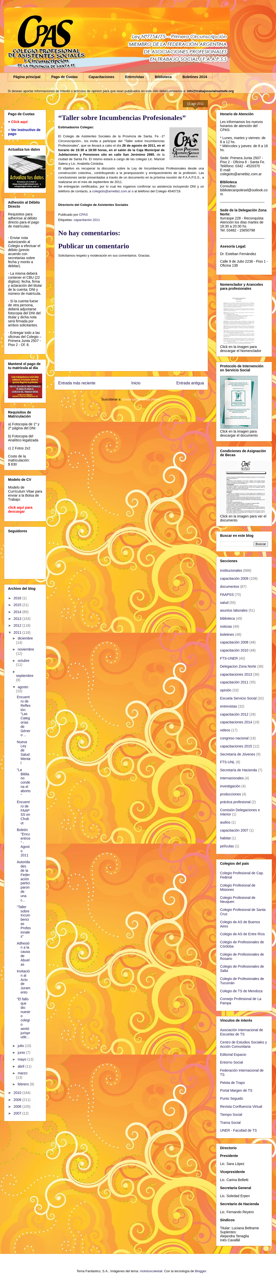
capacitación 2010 (234, 650)
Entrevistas (134, 77)
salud (224, 603)
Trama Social (230, 1123)
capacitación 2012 (234, 714)
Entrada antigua (190, 383)
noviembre (26, 649)
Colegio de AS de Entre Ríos (242, 934)
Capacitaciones (101, 77)
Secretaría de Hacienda (238, 770)
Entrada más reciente (76, 383)
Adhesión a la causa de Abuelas (23, 953)
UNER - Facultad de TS (238, 1130)
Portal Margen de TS (236, 1090)
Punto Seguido (231, 1098)
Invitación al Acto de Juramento (23, 981)
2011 (18, 632)
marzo (22, 1073)
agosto (23, 687)
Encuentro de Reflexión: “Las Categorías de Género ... (24, 716)
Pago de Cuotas (64, 77)
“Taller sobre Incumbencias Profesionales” (24, 922)
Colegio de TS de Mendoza (241, 991)
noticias (226, 626)
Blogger (200, 1271)
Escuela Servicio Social (238, 698)
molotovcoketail (151, 1271)
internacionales (232, 778)
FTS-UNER (229, 658)
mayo (22, 1059)
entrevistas (228, 706)
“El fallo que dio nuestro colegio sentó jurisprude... (23, 1018)
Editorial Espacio (233, 1055)
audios (225, 822)
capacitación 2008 (234, 642)
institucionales (231, 570)
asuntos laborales (234, 610)
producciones (230, 794)
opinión (225, 690)
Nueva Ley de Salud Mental (23, 752)
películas (227, 846)
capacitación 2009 (234, 578)
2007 (18, 1113)
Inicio (135, 383)
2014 (18, 612)
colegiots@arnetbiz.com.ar (111, 191)
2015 (18, 605)
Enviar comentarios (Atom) (141, 399)
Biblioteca (163, 77)
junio (22, 1053)
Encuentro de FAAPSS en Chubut (23, 812)
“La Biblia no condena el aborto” (24, 782)
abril (21, 1066)
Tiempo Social (231, 1115)
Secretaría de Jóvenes (237, 754)
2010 (18, 1093)
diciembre (25, 638)
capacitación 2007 (234, 830)
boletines (227, 634)
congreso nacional (234, 738)
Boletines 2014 (194, 77)
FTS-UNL (227, 762)
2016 (18, 598)
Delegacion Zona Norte (238, 666)
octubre (23, 661)
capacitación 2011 (87, 220)
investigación (230, 786)
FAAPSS (227, 595)
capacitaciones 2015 (236, 746)
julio (21, 1046)
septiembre (24, 676)
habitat (225, 838)
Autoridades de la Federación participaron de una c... (23, 881)
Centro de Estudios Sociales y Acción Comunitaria (243, 1044)
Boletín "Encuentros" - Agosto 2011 (23, 842)
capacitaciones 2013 (236, 674)
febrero (24, 1084)
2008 (18, 1106)
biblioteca (227, 618)
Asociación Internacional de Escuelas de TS (241, 1032)
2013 (18, 619)
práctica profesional (235, 802)
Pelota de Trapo (232, 1083)
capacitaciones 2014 (236, 722)
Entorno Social (231, 1062)
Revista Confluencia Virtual (241, 1106)
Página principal (26, 77)
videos (225, 730)
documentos (229, 587)
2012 (18, 625)
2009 (18, 1100)
